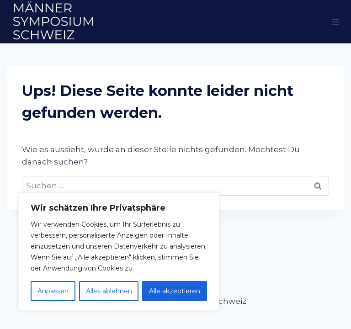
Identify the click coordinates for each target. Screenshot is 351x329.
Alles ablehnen (109, 291)
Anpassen (53, 291)
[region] (118, 252)
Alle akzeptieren (174, 291)
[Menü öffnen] (335, 22)
